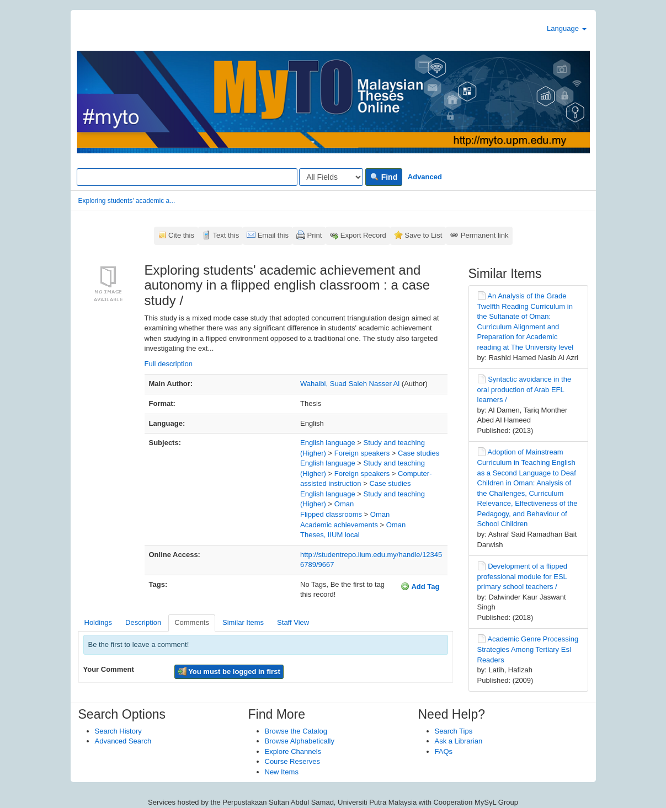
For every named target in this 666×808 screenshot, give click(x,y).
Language (566, 28)
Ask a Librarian (459, 741)
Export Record (363, 235)
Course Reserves (292, 761)
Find (383, 177)
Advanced (425, 177)
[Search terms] (187, 177)
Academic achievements (339, 525)
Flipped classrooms (331, 514)
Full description (169, 364)
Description (143, 622)
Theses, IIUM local (330, 535)
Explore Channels (293, 751)
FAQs (444, 751)
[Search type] (331, 177)
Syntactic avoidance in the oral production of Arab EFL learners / (524, 389)
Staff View (293, 622)
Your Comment (108, 669)
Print (314, 235)
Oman (344, 504)
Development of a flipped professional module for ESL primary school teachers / (522, 576)
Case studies (418, 453)
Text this (225, 235)
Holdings (98, 622)
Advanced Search (123, 741)
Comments (191, 622)
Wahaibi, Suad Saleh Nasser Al (349, 383)
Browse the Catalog (296, 731)
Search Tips (454, 731)
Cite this (181, 235)
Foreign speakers (362, 453)
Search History (118, 731)
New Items (282, 772)
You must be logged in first (229, 671)
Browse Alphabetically (299, 741)
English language (327, 442)
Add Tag (420, 586)
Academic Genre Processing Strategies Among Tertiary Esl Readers (528, 649)
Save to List (423, 235)
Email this (273, 235)
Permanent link (485, 235)
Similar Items (243, 622)
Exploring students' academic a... (126, 201)
